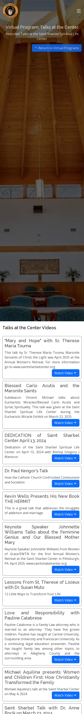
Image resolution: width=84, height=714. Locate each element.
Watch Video (65, 373)
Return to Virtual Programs (56, 52)
